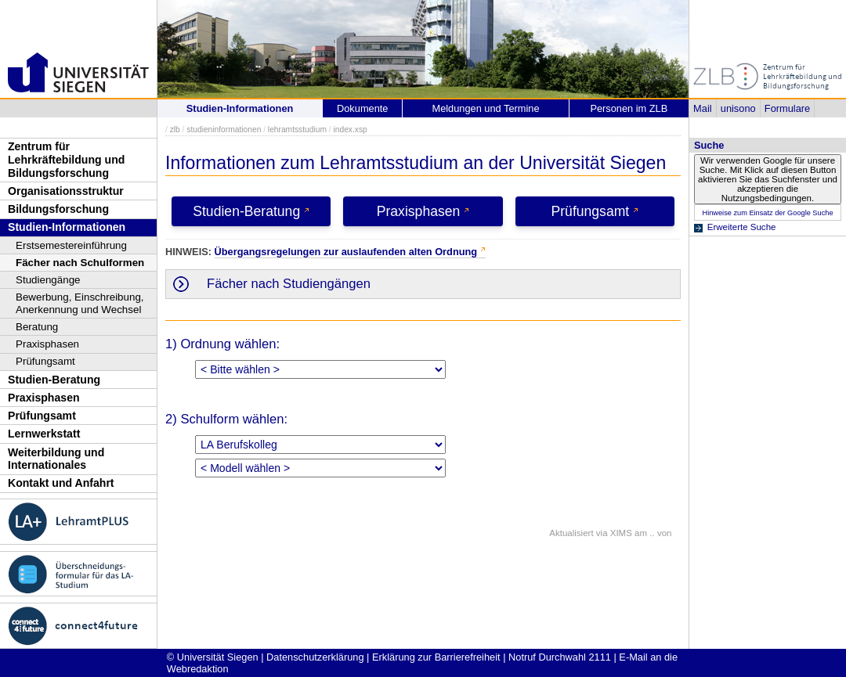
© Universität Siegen (212, 657)
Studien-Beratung (54, 379)
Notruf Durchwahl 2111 (559, 657)
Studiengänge (48, 280)
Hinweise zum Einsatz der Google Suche (767, 213)
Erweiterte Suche (741, 227)
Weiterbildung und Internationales (56, 459)
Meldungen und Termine (485, 108)
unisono (738, 108)
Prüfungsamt (45, 361)
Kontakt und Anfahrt (61, 483)
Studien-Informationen (66, 227)
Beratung (37, 327)
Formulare (787, 108)
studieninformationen (223, 129)
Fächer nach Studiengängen (289, 283)
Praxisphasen (47, 344)
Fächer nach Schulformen (80, 262)
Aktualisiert (571, 533)
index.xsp (350, 129)
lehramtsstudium (297, 129)
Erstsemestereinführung (71, 245)
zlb (175, 129)
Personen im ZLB (628, 108)
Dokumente (362, 108)
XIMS (621, 533)
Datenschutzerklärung (314, 657)
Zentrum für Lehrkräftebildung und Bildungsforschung (66, 159)
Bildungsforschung (58, 209)
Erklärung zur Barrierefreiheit (436, 657)
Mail (702, 108)
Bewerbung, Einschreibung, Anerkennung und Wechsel (80, 303)
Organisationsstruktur (66, 191)
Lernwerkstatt (44, 433)
